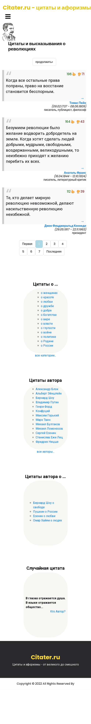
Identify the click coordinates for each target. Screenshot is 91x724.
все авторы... (45, 451)
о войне (46, 332)
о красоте (47, 297)
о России (47, 345)
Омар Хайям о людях (47, 520)
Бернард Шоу (45, 398)
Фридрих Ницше (47, 441)
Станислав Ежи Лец (49, 437)
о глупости (48, 328)
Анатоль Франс (75, 173)
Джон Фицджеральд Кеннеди (65, 226)
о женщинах (49, 293)
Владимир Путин (47, 402)
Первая (27, 244)
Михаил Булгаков (48, 424)
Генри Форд (44, 406)
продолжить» (44, 62)
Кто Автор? (57, 611)
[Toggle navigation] (8, 16)
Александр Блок (47, 389)
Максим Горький (47, 415)
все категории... (45, 355)
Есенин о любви (44, 516)
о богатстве (49, 315)
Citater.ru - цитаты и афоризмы (47, 8)
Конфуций (43, 411)
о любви (47, 301)
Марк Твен (43, 420)
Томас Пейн (77, 103)
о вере (45, 319)
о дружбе (47, 306)
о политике (48, 337)
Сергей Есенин (46, 433)
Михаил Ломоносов (49, 428)
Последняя (54, 251)
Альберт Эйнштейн (49, 393)
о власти (47, 323)
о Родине (47, 341)
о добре (46, 310)
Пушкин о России (45, 511)
